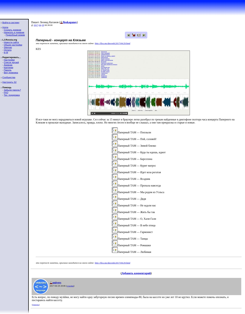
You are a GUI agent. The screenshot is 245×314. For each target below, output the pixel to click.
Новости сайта (11, 42)
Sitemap (8, 47)
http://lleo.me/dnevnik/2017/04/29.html (112, 43)
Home (5, 27)
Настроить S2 (9, 82)
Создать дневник (12, 30)
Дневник (8, 65)
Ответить (35, 305)
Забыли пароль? (12, 90)
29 (43, 25)
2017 (36, 25)
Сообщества (8, 77)
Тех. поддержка (12, 95)
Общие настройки (13, 45)
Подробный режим (15, 35)
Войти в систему (10, 22)
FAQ (6, 92)
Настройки (9, 60)
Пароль (7, 70)
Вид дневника (11, 72)
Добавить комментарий (136, 273)
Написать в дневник (14, 32)
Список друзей (11, 62)
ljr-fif (6, 52)
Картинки (8, 67)
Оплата (7, 50)
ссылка (70, 286)
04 (40, 25)
